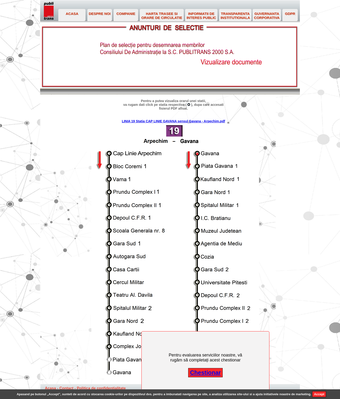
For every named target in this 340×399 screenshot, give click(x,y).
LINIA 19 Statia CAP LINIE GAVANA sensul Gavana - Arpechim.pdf (173, 121)
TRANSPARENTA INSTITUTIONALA (235, 16)
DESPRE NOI (100, 14)
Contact (66, 388)
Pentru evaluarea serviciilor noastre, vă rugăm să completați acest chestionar (205, 357)
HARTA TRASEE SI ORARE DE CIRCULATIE (161, 16)
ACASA (72, 14)
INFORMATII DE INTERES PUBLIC (201, 16)
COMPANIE (125, 14)
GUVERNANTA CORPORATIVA (267, 16)
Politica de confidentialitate (101, 388)
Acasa (50, 388)
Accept (319, 394)
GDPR (290, 14)
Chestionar (205, 372)
